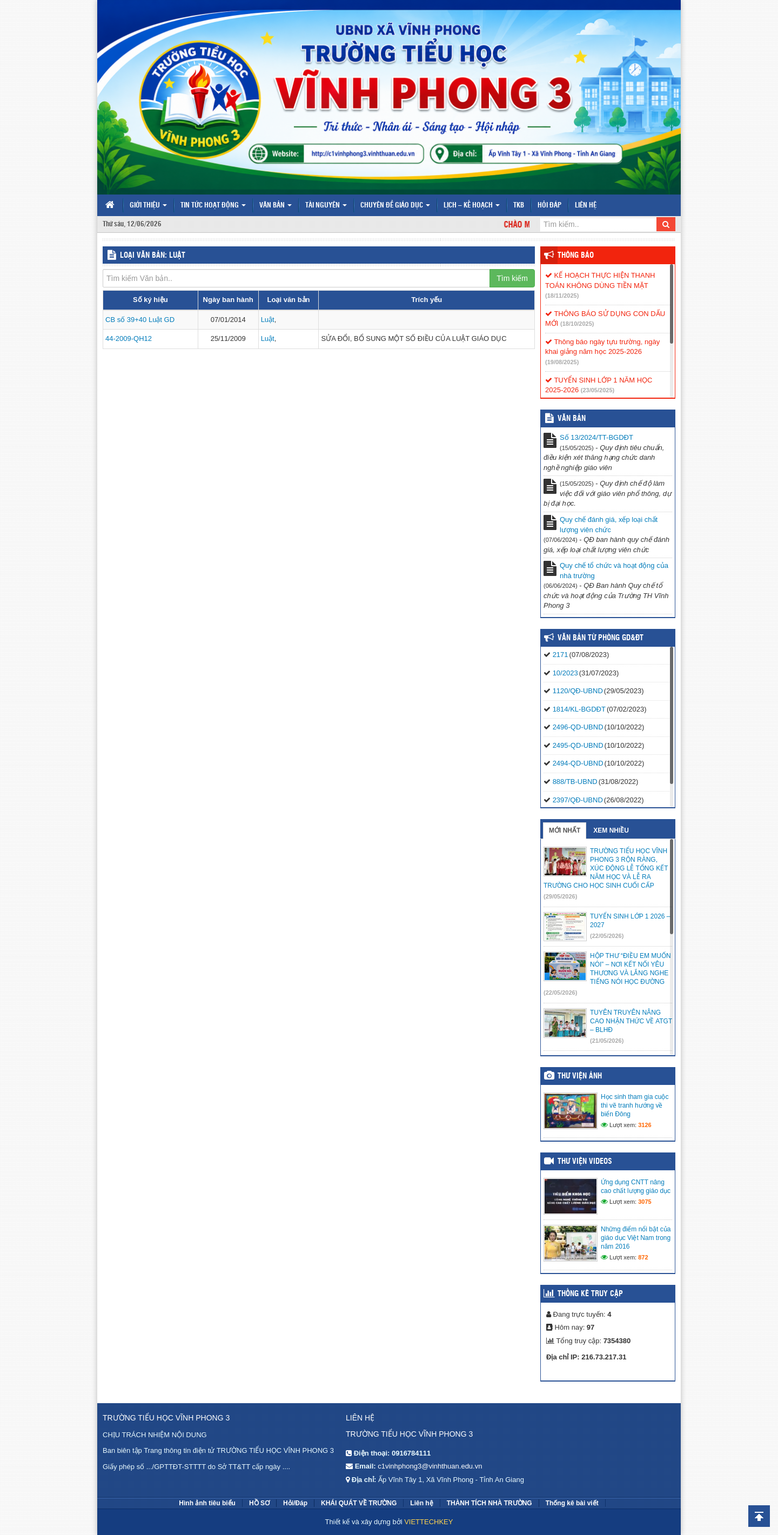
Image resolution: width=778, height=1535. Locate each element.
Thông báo (576, 255)
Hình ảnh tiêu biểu (207, 1503)
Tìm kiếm (512, 278)
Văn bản (275, 205)
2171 (560, 655)
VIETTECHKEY (428, 1522)
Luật (267, 320)
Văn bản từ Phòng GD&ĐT (600, 638)
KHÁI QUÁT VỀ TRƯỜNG (359, 1503)
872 (643, 1257)
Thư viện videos (585, 1161)
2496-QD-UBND (578, 727)
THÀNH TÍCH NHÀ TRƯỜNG (489, 1503)
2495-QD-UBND (578, 745)
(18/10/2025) (577, 323)
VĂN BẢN (572, 419)
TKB (518, 205)
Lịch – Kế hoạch (472, 205)
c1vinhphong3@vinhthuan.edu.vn (430, 1466)
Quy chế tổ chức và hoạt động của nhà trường (614, 570)
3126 (644, 1125)
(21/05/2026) (606, 1040)
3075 (644, 1201)
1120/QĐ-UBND (578, 691)
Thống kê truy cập (590, 1294)
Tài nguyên (326, 205)
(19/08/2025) (562, 362)
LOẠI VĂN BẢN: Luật (152, 255)
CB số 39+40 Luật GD (140, 320)
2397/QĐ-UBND (578, 800)
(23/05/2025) (597, 390)
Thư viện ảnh (580, 1076)
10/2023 (565, 673)
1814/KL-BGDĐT (579, 709)
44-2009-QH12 (128, 338)
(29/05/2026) (560, 896)
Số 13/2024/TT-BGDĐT (596, 437)
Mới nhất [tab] (564, 830)
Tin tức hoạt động (213, 205)
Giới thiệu (148, 205)
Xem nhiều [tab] (611, 830)
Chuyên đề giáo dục (395, 205)
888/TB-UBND (575, 781)
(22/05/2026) (606, 936)
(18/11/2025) (562, 295)
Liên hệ (585, 205)
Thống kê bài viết (572, 1503)
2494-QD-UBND (578, 763)
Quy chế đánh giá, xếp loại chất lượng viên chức (609, 524)
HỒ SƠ (259, 1503)
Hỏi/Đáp (295, 1503)
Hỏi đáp (549, 205)
